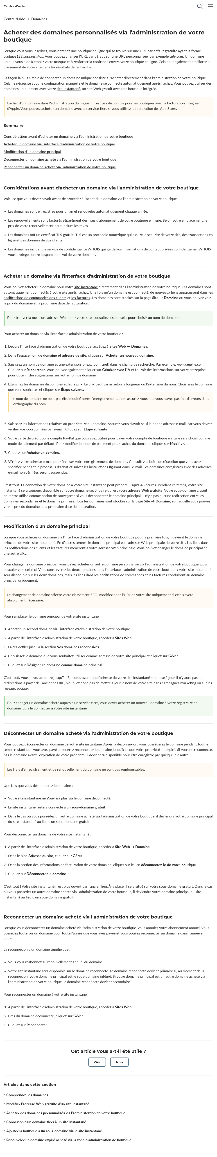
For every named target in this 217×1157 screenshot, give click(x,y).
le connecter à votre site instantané (58, 708)
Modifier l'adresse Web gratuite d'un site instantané (47, 1104)
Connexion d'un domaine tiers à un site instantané (46, 1122)
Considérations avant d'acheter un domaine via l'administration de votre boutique (68, 136)
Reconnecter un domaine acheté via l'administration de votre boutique (60, 167)
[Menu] (210, 6)
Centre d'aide (14, 19)
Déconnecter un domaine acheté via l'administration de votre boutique (60, 159)
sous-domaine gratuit (88, 807)
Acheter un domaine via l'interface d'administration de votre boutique (59, 144)
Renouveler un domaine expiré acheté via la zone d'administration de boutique (68, 1140)
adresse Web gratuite (145, 490)
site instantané (68, 88)
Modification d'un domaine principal (32, 151)
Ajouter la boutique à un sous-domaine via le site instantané (54, 1131)
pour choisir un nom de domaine (153, 317)
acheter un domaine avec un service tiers (74, 108)
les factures (80, 297)
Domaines (39, 19)
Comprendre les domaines (27, 1095)
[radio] (97, 1062)
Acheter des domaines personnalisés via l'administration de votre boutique (65, 1113)
